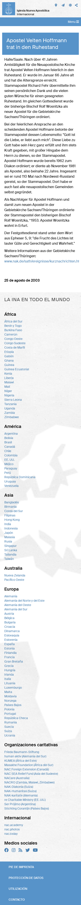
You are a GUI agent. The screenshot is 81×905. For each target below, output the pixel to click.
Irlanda (9, 674)
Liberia (9, 378)
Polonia (9, 709)
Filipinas (9, 515)
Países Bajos (12, 705)
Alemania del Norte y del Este (24, 601)
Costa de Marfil (14, 347)
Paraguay (10, 468)
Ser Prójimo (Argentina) (20, 804)
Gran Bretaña (13, 661)
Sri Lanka (10, 550)
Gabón (9, 356)
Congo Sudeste (14, 343)
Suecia (9, 727)
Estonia (9, 648)
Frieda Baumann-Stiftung (21, 752)
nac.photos (12, 829)
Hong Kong (12, 520)
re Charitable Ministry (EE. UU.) (25, 800)
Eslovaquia (11, 635)
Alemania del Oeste (17, 605)
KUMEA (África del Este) (20, 761)
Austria (9, 614)
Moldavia (10, 696)
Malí (7, 387)
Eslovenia (10, 640)
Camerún (10, 334)
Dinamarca (12, 631)
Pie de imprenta (21, 867)
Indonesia (11, 528)
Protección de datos (26, 878)
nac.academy (13, 825)
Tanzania (10, 404)
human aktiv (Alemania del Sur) (25, 756)
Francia (9, 657)
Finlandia (10, 653)
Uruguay (10, 481)
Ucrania (9, 735)
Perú (7, 473)
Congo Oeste (13, 339)
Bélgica (9, 618)
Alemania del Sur (15, 609)
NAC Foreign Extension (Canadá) (26, 769)
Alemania (10, 596)
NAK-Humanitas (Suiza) (20, 791)
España (9, 644)
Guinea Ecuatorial (16, 369)
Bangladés (11, 502)
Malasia (9, 537)
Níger (8, 391)
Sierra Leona (13, 400)
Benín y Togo (13, 326)
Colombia (10, 455)
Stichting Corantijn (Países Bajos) (26, 808)
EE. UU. (9, 460)
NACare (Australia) (16, 778)
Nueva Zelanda (14, 575)
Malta (8, 692)
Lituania (9, 683)
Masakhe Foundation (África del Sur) (28, 765)
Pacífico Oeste (14, 580)
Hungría (9, 670)
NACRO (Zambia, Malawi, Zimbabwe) (29, 782)
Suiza (8, 731)
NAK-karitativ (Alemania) (21, 795)
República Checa (16, 718)
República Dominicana (19, 477)
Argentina (11, 434)
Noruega (10, 701)
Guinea (9, 365)
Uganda (9, 408)
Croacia (9, 627)
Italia (7, 679)
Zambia (9, 413)
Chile (7, 451)
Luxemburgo (13, 688)
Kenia (8, 374)
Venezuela (11, 486)
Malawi (9, 382)
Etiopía (9, 352)
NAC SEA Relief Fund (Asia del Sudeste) (31, 774)
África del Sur (13, 321)
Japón (8, 533)
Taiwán (9, 559)
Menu (73, 22)
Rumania (10, 722)
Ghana (9, 360)
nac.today (11, 834)
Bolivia (8, 438)
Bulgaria (10, 622)
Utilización (18, 889)
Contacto (17, 900)
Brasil (8, 442)
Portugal (10, 714)
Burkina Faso (13, 330)
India (7, 524)
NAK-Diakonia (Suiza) (18, 787)
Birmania (10, 507)
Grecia (9, 666)
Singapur (10, 546)
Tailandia (10, 554)
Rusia (8, 541)
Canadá (9, 447)
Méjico (8, 464)
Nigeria (9, 395)
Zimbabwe (11, 417)
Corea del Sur (13, 511)
